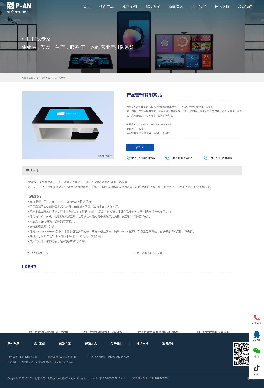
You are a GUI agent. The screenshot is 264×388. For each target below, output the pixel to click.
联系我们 (245, 7)
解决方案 (152, 7)
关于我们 (199, 7)
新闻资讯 (175, 7)
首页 (87, 7)
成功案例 (129, 7)
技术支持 (222, 7)
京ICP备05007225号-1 (112, 378)
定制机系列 (59, 77)
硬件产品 (106, 7)
